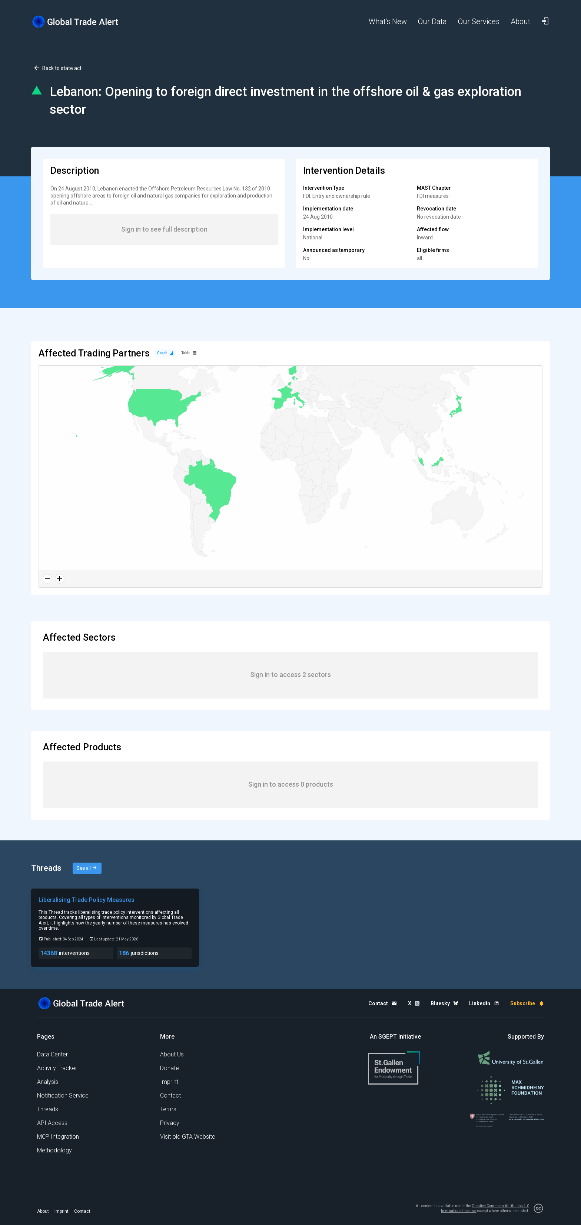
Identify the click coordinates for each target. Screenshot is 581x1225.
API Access (52, 1122)
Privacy (169, 1122)
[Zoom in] (59, 579)
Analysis (47, 1081)
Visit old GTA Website (187, 1136)
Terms (168, 1109)
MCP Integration (58, 1136)
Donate (169, 1068)
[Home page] (81, 22)
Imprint (169, 1081)
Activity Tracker (57, 1068)
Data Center (52, 1054)
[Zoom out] (47, 579)
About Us (172, 1054)
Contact (170, 1095)
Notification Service (63, 1095)
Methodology (54, 1150)
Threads (47, 1109)
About (43, 1211)
